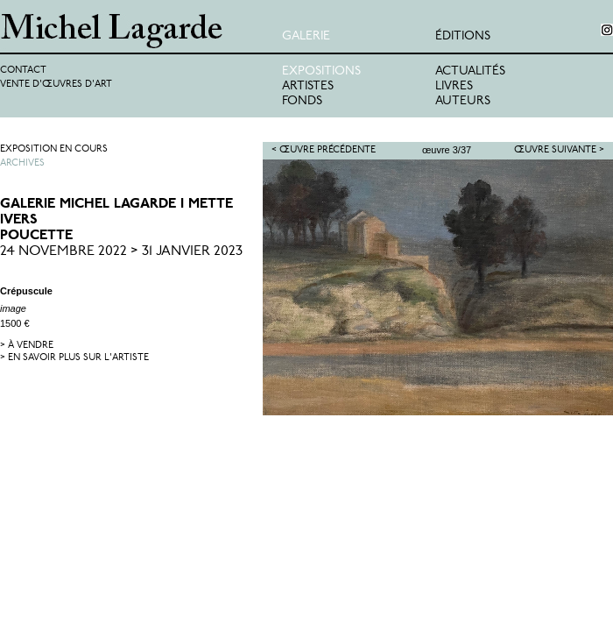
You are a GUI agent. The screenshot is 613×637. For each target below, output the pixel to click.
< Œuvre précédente (323, 150)
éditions (462, 36)
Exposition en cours (54, 149)
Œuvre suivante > (559, 150)
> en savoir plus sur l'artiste (74, 358)
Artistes (308, 86)
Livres (454, 86)
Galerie (306, 36)
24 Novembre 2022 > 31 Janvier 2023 (121, 251)
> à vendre (26, 345)
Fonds (302, 101)
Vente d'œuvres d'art (56, 84)
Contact (23, 70)
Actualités (470, 71)
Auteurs (462, 101)
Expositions (321, 71)
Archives (22, 163)
